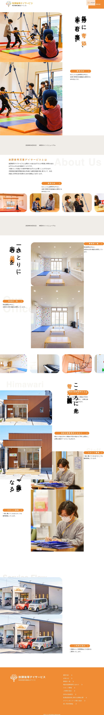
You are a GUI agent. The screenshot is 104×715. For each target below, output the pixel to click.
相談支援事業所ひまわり (72, 432)
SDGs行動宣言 (68, 693)
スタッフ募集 (13, 509)
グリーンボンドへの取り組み (72, 699)
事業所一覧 (13, 301)
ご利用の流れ (80, 644)
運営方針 (81, 71)
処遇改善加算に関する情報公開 (73, 696)
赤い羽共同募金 (68, 702)
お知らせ (66, 676)
